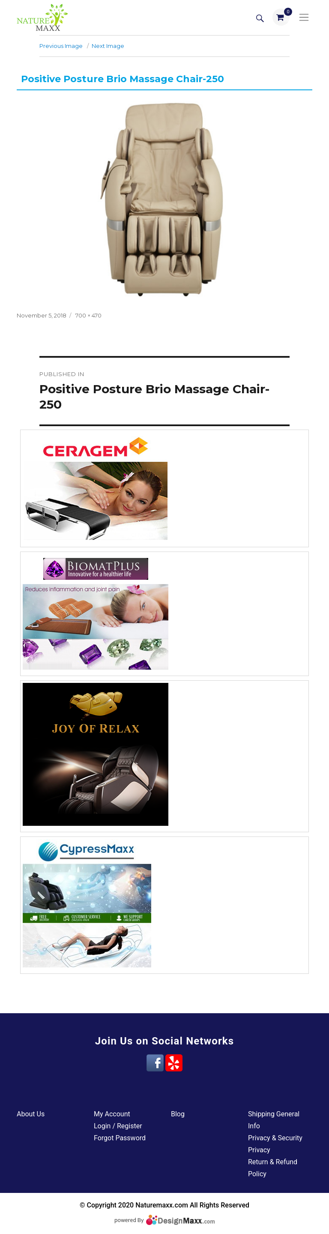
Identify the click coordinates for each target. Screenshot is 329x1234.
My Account (112, 1114)
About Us (31, 1114)
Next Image (108, 45)
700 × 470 (88, 315)
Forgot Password (120, 1138)
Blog (178, 1114)
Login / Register (118, 1126)
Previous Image (61, 45)
